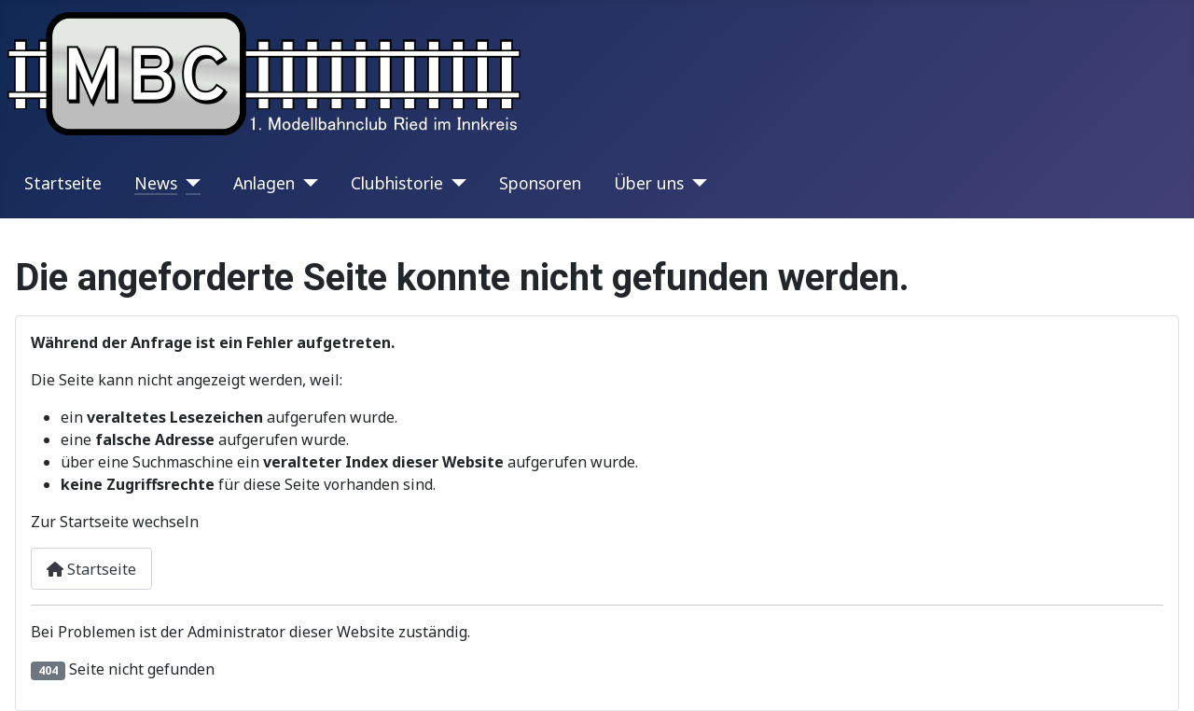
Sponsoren (540, 183)
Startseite (63, 183)
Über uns (649, 183)
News (155, 183)
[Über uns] (695, 183)
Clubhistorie (397, 183)
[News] (189, 183)
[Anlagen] (306, 183)
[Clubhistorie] (454, 183)
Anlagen (264, 183)
